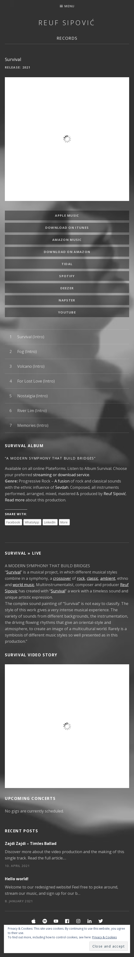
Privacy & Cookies (104, 937)
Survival (13, 572)
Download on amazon (67, 252)
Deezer (67, 288)
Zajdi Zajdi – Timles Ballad (30, 843)
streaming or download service (61, 474)
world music (23, 584)
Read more (15, 500)
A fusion (62, 481)
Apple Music (67, 215)
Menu (69, 6)
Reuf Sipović (67, 22)
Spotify (67, 276)
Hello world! (16, 878)
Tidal (67, 264)
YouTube (67, 312)
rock (81, 578)
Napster (67, 300)
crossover (62, 578)
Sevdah (61, 487)
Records (67, 38)
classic (92, 578)
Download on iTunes (67, 227)
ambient (107, 578)
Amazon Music (67, 239)
